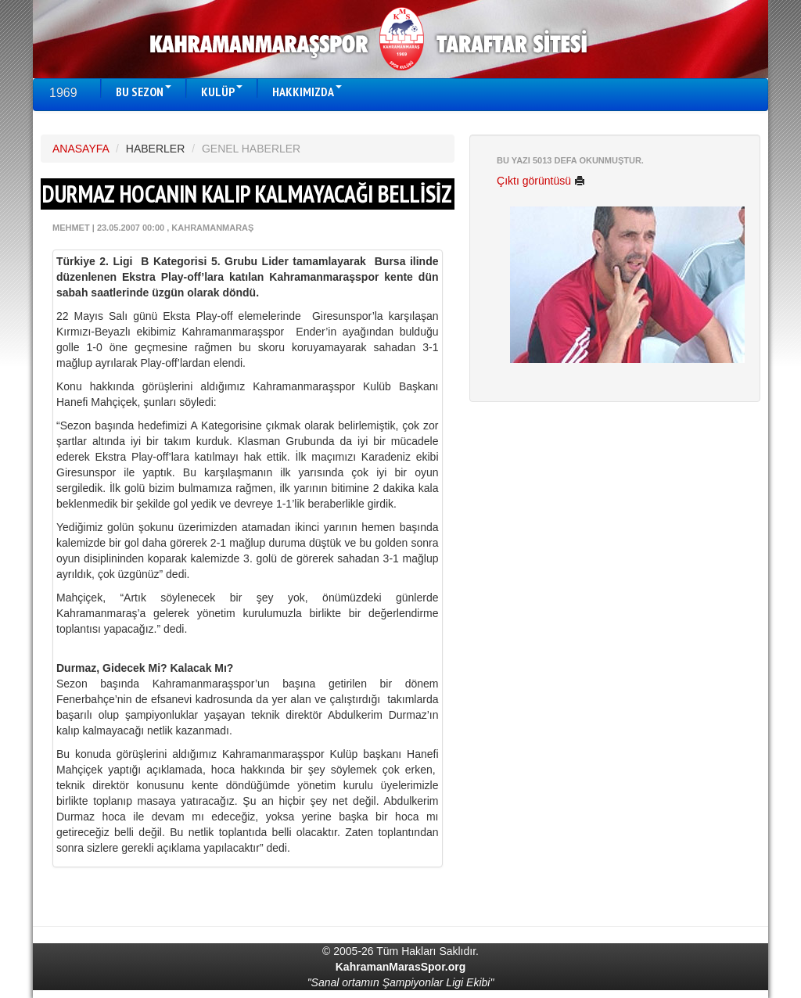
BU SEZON (143, 91)
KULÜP (221, 91)
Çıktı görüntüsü (541, 180)
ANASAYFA (80, 148)
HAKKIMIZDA (307, 91)
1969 (63, 92)
